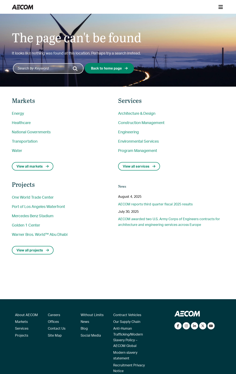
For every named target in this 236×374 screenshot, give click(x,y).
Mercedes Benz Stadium (33, 215)
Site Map (55, 335)
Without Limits (92, 315)
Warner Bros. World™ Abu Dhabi (40, 234)
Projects (21, 335)
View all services (139, 166)
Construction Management (141, 122)
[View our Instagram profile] (186, 325)
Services (21, 328)
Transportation (24, 141)
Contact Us (56, 328)
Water (17, 150)
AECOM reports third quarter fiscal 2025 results (155, 204)
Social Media (91, 335)
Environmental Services (138, 141)
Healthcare (21, 122)
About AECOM (26, 315)
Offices (53, 321)
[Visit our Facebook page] (178, 325)
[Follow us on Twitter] (202, 325)
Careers (54, 315)
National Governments (31, 131)
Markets (21, 321)
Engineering (128, 131)
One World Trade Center (33, 197)
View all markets (33, 166)
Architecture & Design (136, 113)
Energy (18, 113)
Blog (84, 328)
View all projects (33, 250)
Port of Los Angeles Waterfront (38, 206)
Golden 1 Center (26, 224)
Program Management (137, 150)
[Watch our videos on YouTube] (211, 325)
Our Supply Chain (126, 321)
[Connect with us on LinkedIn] (194, 325)
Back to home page (109, 68)
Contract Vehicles (127, 315)
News (85, 321)
